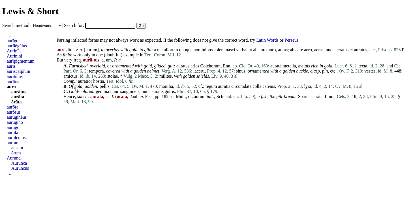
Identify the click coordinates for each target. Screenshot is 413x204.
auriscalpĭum (18, 71)
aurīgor (13, 40)
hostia (98, 81)
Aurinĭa (14, 50)
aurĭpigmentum (21, 61)
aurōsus (14, 112)
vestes (370, 71)
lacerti (199, 71)
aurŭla (12, 132)
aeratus (342, 49)
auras (283, 49)
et (351, 49)
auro (263, 49)
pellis (105, 86)
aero (308, 49)
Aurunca (19, 163)
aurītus (13, 81)
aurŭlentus (16, 137)
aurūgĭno (15, 122)
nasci (230, 49)
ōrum (16, 152)
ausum (17, 147)
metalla (289, 65)
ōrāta (16, 101)
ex (142, 96)
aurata (275, 65)
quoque (185, 49)
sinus (240, 71)
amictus (70, 76)
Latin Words (267, 40)
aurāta (17, 96)
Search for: (74, 25)
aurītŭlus (15, 76)
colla (256, 86)
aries (195, 65)
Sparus (304, 96)
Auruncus (20, 168)
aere (299, 49)
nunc (114, 91)
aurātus (18, 91)
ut (250, 49)
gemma (102, 91)
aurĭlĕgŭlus (17, 45)
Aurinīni (14, 56)
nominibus (203, 49)
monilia (166, 86)
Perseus (291, 40)
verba (241, 49)
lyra (307, 86)
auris (11, 66)
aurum (91, 49)
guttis (170, 91)
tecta (363, 65)
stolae (112, 76)
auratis (224, 86)
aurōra (12, 107)
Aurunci (14, 158)
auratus (360, 49)
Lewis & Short (30, 11)
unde (330, 49)
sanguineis (130, 91)
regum (211, 86)
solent (219, 49)
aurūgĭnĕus (17, 117)
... (10, 35)
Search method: (17, 25)
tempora (96, 71)
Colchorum (210, 65)
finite (67, 54)
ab (255, 49)
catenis (268, 86)
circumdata (241, 86)
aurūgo (13, 127)
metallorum (167, 49)
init (210, 96)
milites (165, 76)
